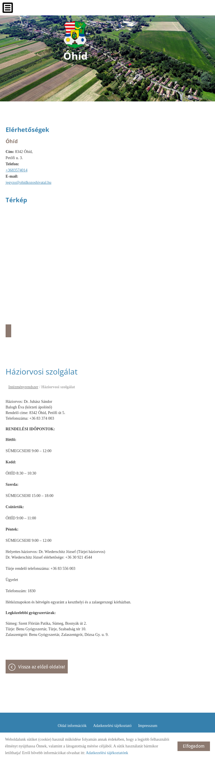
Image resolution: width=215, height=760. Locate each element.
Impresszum (147, 726)
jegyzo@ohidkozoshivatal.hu (28, 182)
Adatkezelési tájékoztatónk (107, 753)
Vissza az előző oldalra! (41, 667)
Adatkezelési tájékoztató (112, 726)
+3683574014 (16, 170)
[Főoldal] (75, 35)
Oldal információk (72, 726)
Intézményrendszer (23, 387)
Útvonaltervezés (8, 330)
